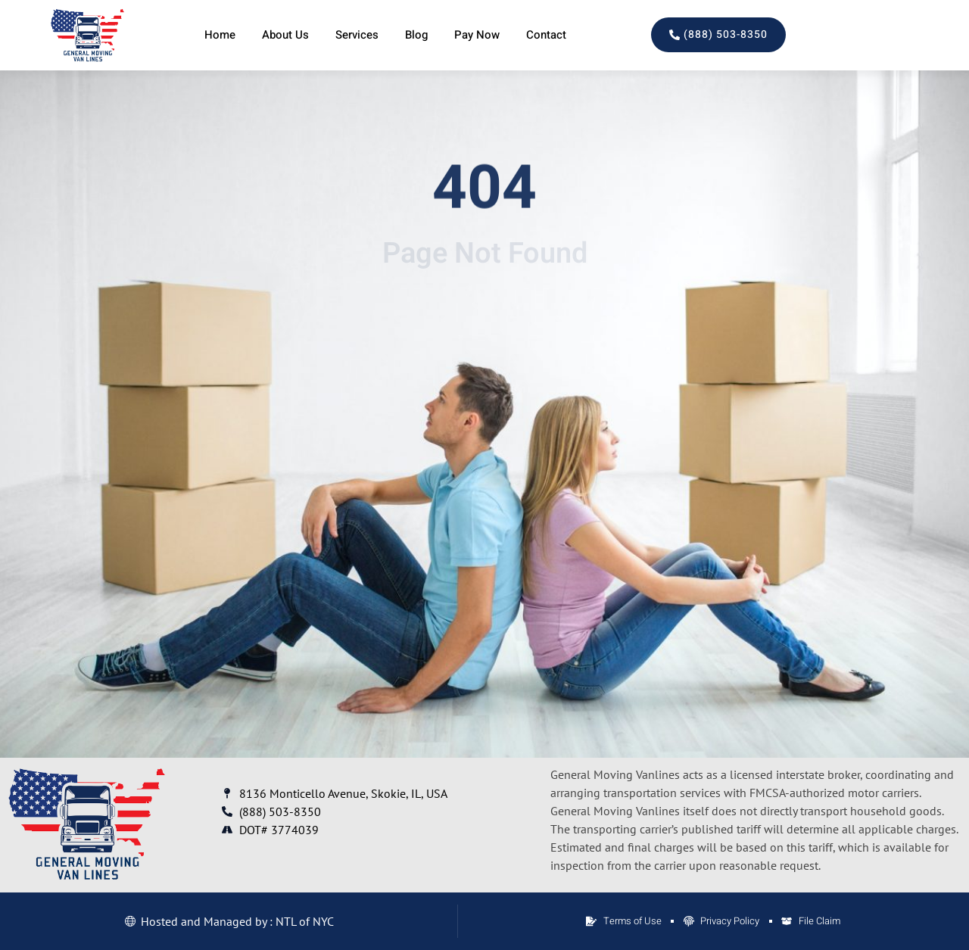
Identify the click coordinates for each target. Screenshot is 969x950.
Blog (416, 34)
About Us (285, 34)
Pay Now (477, 34)
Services (357, 34)
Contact (546, 34)
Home (219, 34)
